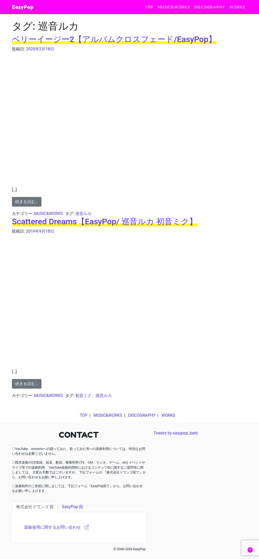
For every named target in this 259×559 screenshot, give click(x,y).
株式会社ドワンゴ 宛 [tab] (35, 506)
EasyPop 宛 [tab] (72, 506)
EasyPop (22, 7)
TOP (149, 7)
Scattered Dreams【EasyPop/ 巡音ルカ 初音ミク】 (104, 221)
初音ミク (83, 395)
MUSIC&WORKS (174, 7)
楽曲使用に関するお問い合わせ (56, 527)
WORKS (237, 7)
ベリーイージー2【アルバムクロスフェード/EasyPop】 (114, 39)
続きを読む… (26, 201)
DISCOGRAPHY (209, 7)
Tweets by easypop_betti (176, 433)
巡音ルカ (83, 213)
